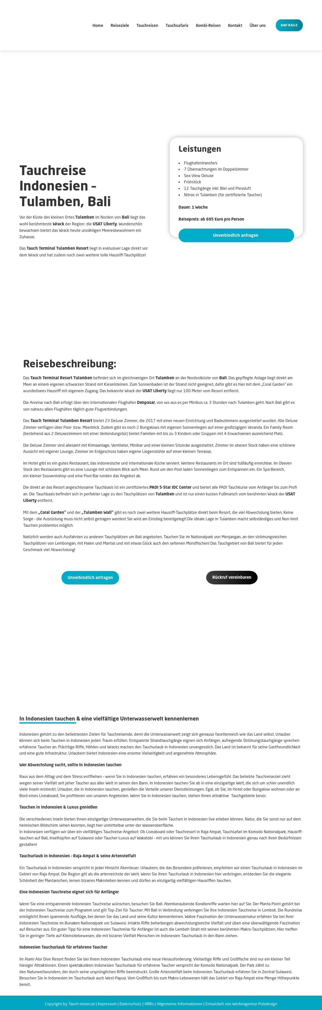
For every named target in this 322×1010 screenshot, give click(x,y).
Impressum (107, 1001)
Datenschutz (130, 1001)
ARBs (149, 1001)
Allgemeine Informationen (179, 1001)
